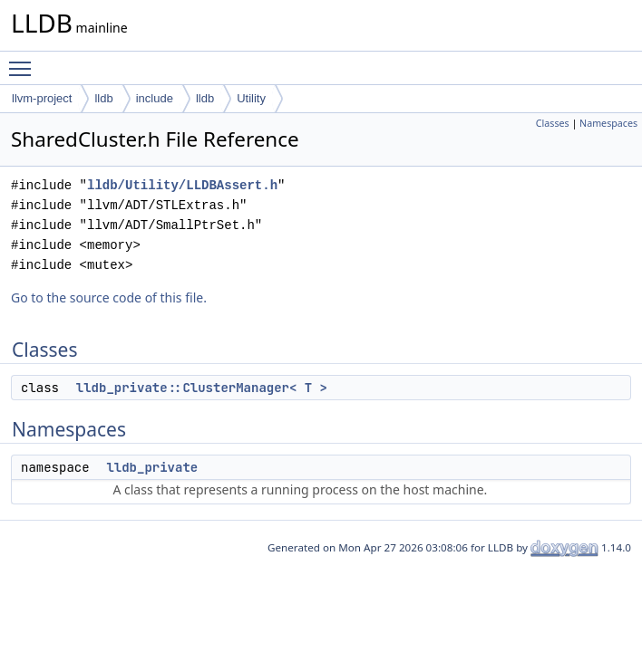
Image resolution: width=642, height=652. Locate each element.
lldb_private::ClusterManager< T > (201, 387)
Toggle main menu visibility (24, 61)
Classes (552, 123)
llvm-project (42, 98)
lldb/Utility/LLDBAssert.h (182, 185)
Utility (251, 98)
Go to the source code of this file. (109, 297)
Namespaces (608, 123)
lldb (103, 98)
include (154, 98)
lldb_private (152, 467)
